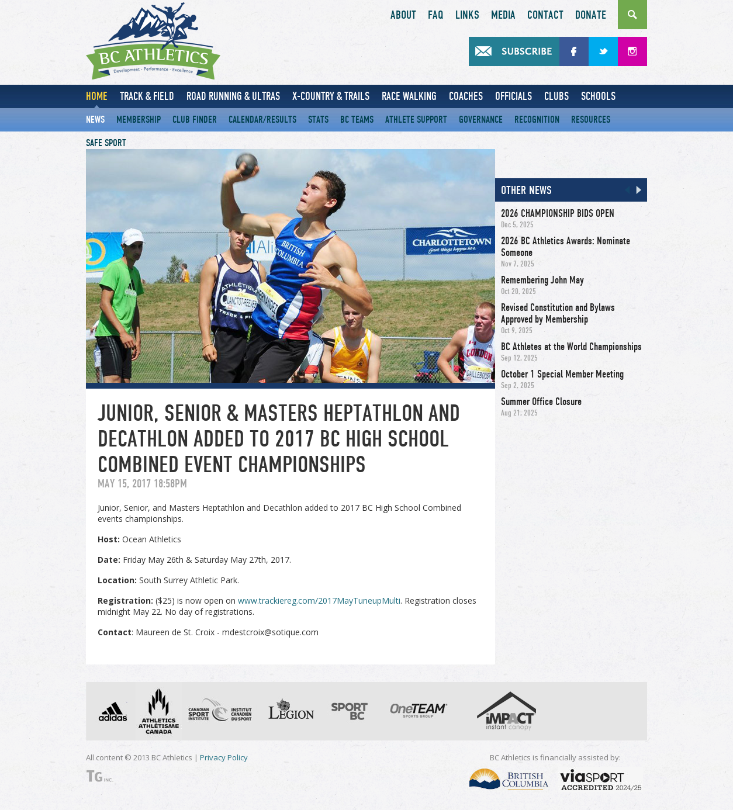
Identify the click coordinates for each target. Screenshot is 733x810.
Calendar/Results (262, 119)
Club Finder (194, 119)
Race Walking (409, 96)
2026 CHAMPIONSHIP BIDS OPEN (557, 213)
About (403, 15)
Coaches (466, 96)
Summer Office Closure (541, 401)
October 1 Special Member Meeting (562, 374)
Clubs (556, 96)
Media (503, 15)
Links (467, 15)
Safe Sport (106, 142)
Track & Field (147, 96)
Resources (590, 119)
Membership (138, 119)
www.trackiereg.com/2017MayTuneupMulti (319, 600)
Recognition (536, 119)
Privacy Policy (224, 757)
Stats (318, 119)
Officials (513, 96)
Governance (481, 119)
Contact (545, 15)
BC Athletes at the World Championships (571, 346)
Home (97, 96)
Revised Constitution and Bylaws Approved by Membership (558, 313)
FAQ (436, 15)
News (95, 119)
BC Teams (357, 119)
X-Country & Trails (330, 96)
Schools (598, 96)
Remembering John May (542, 280)
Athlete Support (416, 119)
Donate (590, 15)
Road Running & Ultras (233, 96)
